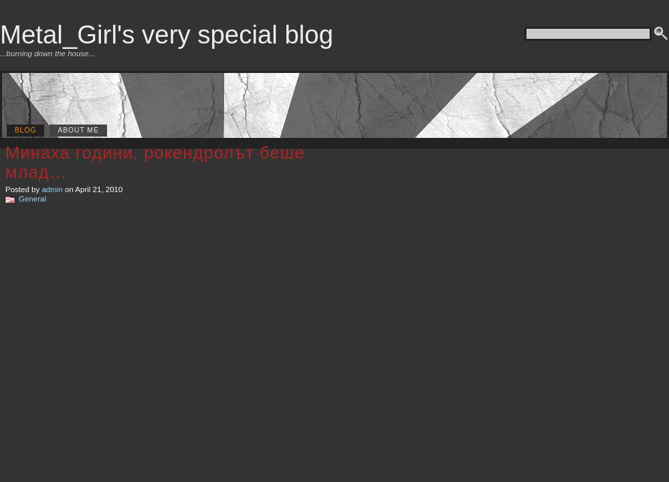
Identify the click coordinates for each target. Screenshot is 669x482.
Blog (25, 130)
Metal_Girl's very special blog (166, 34)
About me (78, 130)
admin (51, 189)
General (32, 199)
